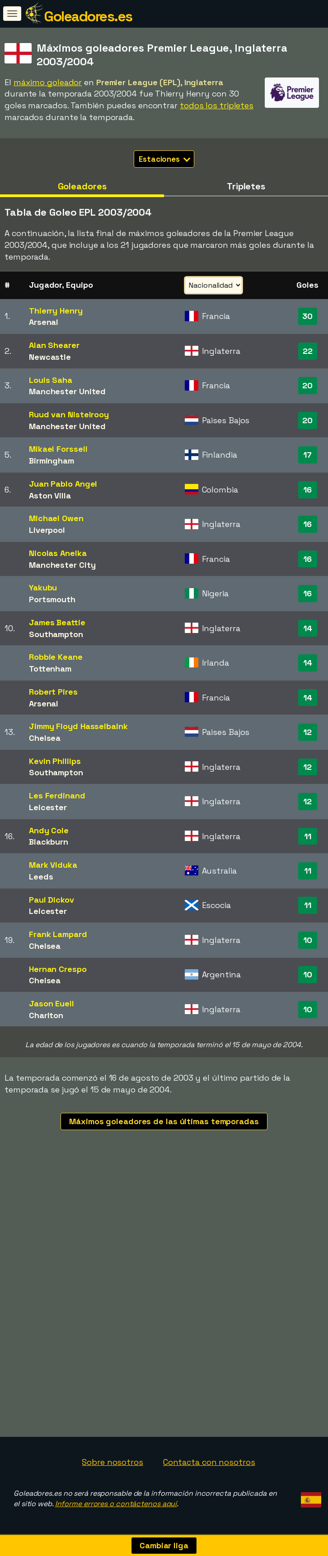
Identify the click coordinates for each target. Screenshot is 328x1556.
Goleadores (82, 186)
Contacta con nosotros (209, 1462)
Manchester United (67, 391)
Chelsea (45, 738)
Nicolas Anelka (58, 553)
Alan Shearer (54, 345)
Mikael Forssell (58, 449)
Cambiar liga (164, 1545)
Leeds (41, 876)
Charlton (46, 1015)
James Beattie (57, 622)
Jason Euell (51, 1003)
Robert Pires (53, 691)
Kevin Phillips (55, 761)
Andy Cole (49, 830)
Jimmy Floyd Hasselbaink (78, 726)
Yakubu (43, 587)
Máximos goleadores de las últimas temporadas (164, 1121)
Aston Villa (50, 495)
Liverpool (47, 530)
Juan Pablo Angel (63, 483)
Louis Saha (50, 380)
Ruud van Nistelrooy (69, 414)
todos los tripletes (216, 105)
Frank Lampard (58, 934)
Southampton (56, 634)
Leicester (48, 807)
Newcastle (50, 357)
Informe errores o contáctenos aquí (116, 1503)
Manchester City (62, 565)
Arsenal (43, 322)
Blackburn (48, 841)
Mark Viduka (53, 865)
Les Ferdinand (57, 795)
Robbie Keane (56, 657)
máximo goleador (48, 82)
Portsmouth (52, 599)
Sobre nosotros (112, 1462)
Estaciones (164, 159)
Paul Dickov (51, 899)
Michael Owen (56, 518)
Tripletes (246, 186)
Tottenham (50, 668)
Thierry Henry (56, 310)
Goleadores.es (88, 16)
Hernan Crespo (58, 969)
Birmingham (51, 460)
